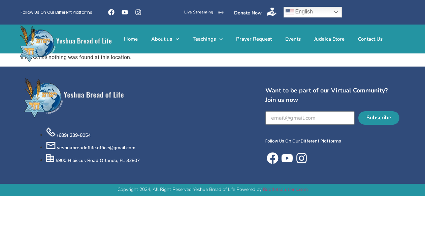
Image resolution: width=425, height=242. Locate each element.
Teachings (208, 39)
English (299, 12)
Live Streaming (198, 12)
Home (131, 39)
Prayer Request (254, 39)
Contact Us (370, 39)
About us (165, 39)
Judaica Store (329, 39)
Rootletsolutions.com (285, 189)
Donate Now (248, 13)
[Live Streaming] (221, 12)
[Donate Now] (272, 12)
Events (293, 39)
